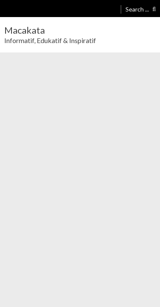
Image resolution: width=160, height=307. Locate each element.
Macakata (24, 30)
